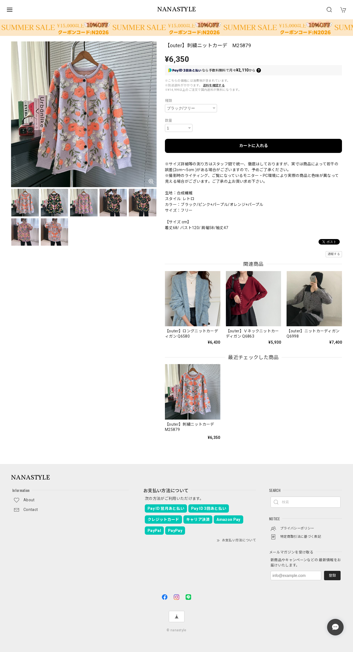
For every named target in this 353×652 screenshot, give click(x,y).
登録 (332, 575)
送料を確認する (214, 85)
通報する (334, 254)
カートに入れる (253, 145)
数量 (168, 120)
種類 (168, 101)
